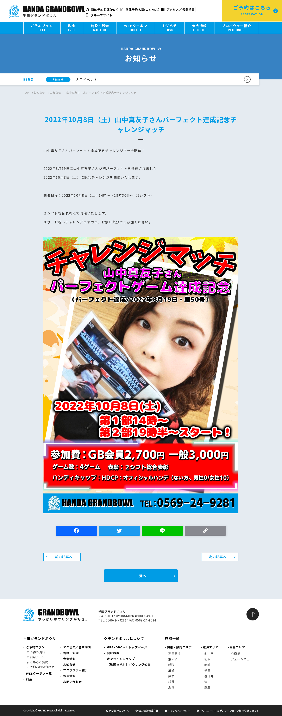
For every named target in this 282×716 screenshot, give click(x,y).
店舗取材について (119, 710)
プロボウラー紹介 (75, 670)
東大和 (172, 659)
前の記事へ (64, 556)
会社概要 (113, 653)
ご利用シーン (36, 657)
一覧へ (141, 575)
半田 (207, 670)
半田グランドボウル (39, 638)
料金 (29, 679)
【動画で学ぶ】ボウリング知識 (129, 664)
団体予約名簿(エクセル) (139, 9)
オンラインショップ (121, 659)
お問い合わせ (72, 682)
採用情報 (69, 676)
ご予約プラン (35, 647)
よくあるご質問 (38, 662)
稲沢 (207, 659)
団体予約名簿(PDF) (102, 9)
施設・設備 (71, 653)
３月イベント (87, 79)
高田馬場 (174, 653)
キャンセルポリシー (179, 710)
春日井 (209, 676)
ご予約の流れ (36, 652)
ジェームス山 (240, 659)
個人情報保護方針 (148, 710)
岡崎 (207, 665)
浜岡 (171, 687)
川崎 (171, 670)
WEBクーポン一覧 (39, 673)
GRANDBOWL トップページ (127, 647)
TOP (26, 93)
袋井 (171, 682)
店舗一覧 (172, 638)
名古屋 (209, 653)
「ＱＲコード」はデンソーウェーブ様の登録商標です (229, 710)
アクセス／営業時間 (178, 9)
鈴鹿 (207, 687)
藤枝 (171, 676)
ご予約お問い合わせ (41, 667)
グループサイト (99, 15)
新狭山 (172, 665)
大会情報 (69, 659)
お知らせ (39, 93)
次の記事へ (218, 556)
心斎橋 (235, 653)
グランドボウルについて (124, 638)
